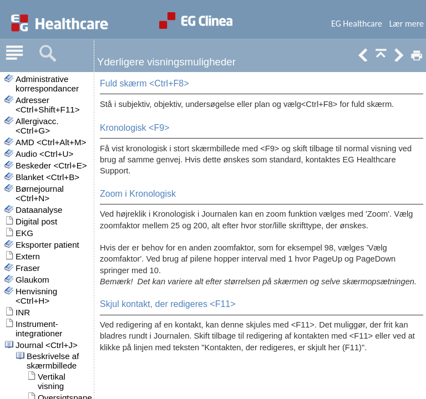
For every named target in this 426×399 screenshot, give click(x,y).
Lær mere (406, 23)
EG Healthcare (356, 23)
